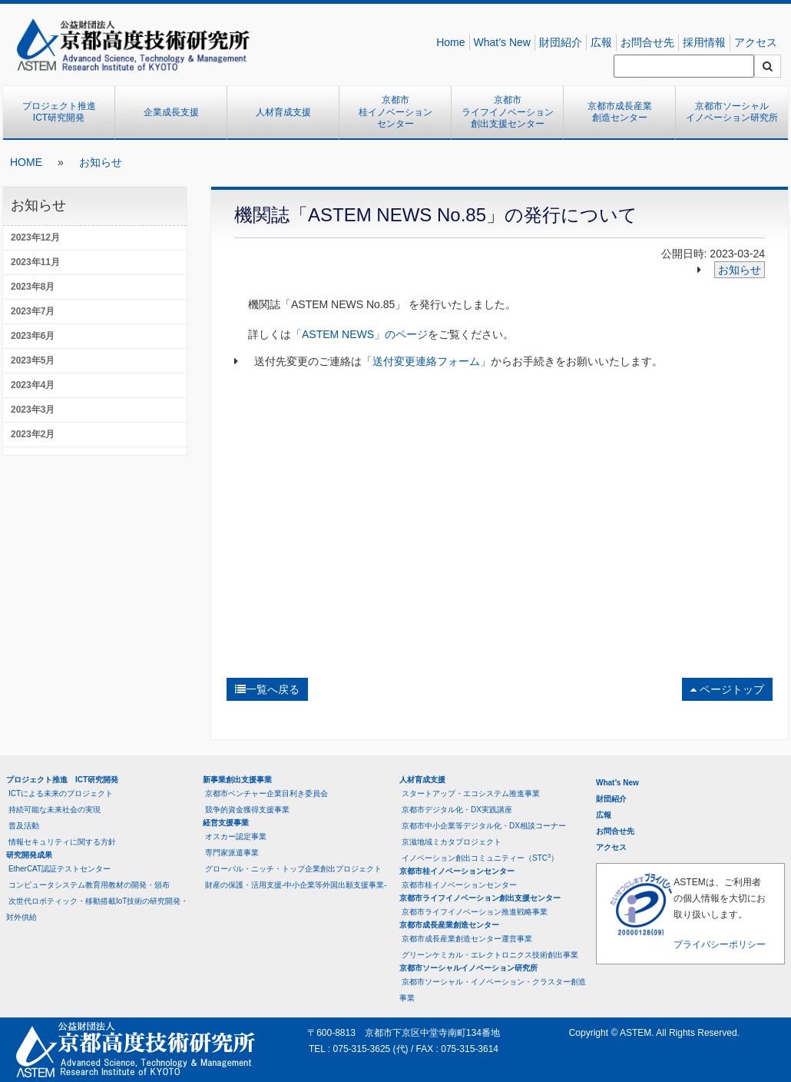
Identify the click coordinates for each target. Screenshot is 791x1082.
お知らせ (100, 162)
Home (450, 42)
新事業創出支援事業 (237, 779)
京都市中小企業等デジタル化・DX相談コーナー (484, 825)
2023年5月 (33, 360)
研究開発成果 (29, 855)
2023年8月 (33, 286)
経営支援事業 (226, 822)
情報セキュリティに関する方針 (62, 842)
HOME (26, 162)
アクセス (755, 42)
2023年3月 (33, 409)
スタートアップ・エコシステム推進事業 (471, 793)
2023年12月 (35, 237)
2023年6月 (33, 335)
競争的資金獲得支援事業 (247, 809)
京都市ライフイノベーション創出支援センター (508, 112)
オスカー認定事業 (235, 836)
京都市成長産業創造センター (619, 112)
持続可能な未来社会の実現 (54, 809)
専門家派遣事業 (232, 852)
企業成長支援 (171, 112)
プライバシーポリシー (720, 944)
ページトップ (727, 689)
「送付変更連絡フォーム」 (426, 361)
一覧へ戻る (267, 689)
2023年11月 (35, 262)
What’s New (502, 42)
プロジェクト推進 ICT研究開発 (63, 112)
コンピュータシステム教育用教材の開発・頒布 (89, 885)
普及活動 (23, 825)
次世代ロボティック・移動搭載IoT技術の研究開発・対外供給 (97, 909)
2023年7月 (33, 311)
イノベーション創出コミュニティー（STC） (480, 857)
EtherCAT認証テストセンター (59, 869)
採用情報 (704, 42)
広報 (601, 42)
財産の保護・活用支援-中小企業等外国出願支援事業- (296, 885)
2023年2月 (33, 434)
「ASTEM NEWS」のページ (359, 334)
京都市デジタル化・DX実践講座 (457, 809)
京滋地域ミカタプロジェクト (451, 842)
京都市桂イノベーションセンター (395, 112)
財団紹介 (560, 42)
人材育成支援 (283, 112)
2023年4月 (33, 385)
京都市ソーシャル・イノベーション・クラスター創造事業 (492, 989)
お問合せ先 (647, 42)
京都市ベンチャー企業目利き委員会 (266, 793)
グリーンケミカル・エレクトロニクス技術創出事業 (490, 955)
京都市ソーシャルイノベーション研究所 (732, 112)
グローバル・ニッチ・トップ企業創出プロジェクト (293, 869)
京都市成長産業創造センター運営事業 (467, 938)
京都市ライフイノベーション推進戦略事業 (475, 912)
